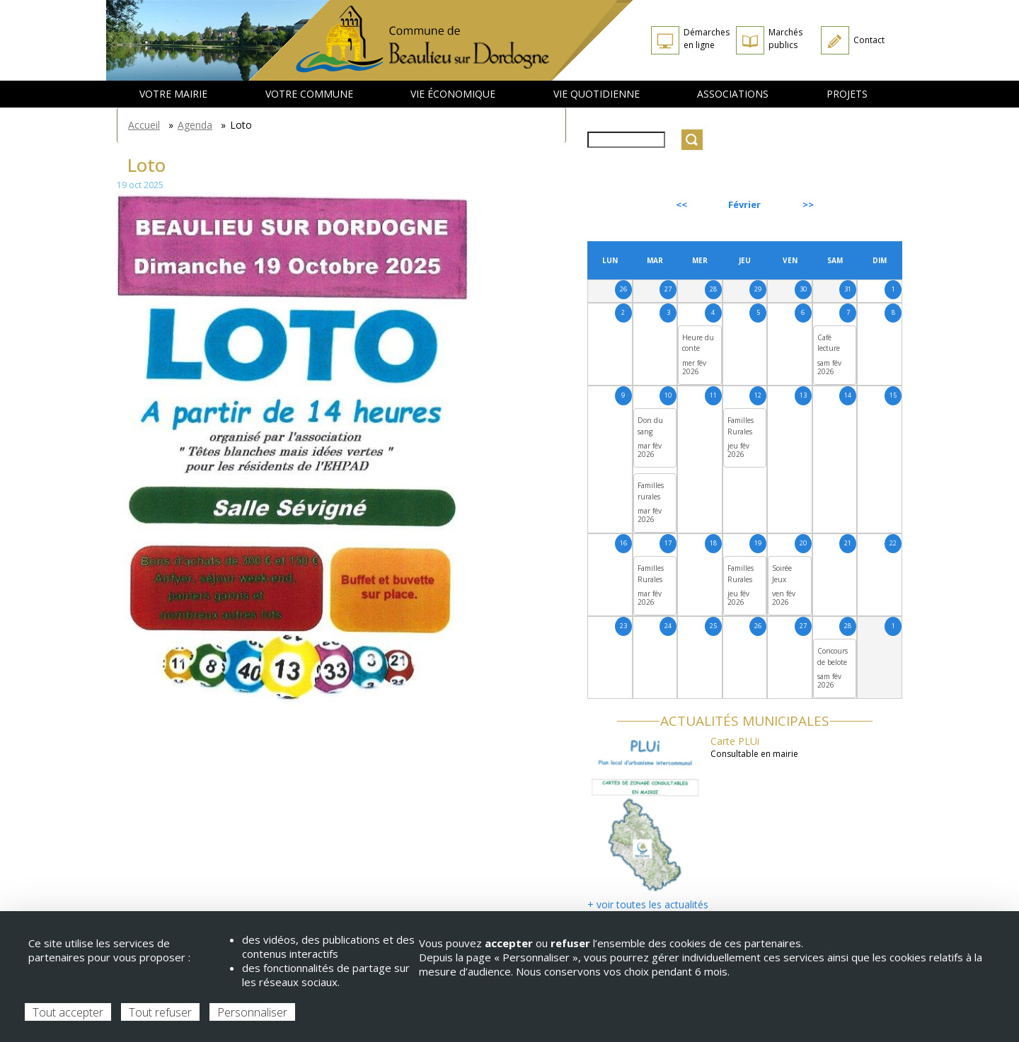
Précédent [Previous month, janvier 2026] (625, 204)
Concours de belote (832, 656)
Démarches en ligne (707, 38)
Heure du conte (698, 343)
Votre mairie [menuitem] (173, 93)
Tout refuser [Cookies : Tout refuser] (160, 1012)
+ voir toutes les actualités (647, 904)
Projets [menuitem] (847, 93)
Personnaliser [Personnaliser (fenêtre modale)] (252, 1012)
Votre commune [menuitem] (309, 93)
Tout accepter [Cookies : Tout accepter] (68, 1012)
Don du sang (650, 425)
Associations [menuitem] (732, 93)
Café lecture (828, 343)
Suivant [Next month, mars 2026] (869, 204)
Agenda (195, 125)
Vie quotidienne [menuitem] (596, 93)
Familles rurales (651, 491)
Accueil (144, 125)
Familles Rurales (740, 425)
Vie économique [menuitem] (452, 93)
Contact (869, 40)
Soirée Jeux (782, 573)
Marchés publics (785, 38)
